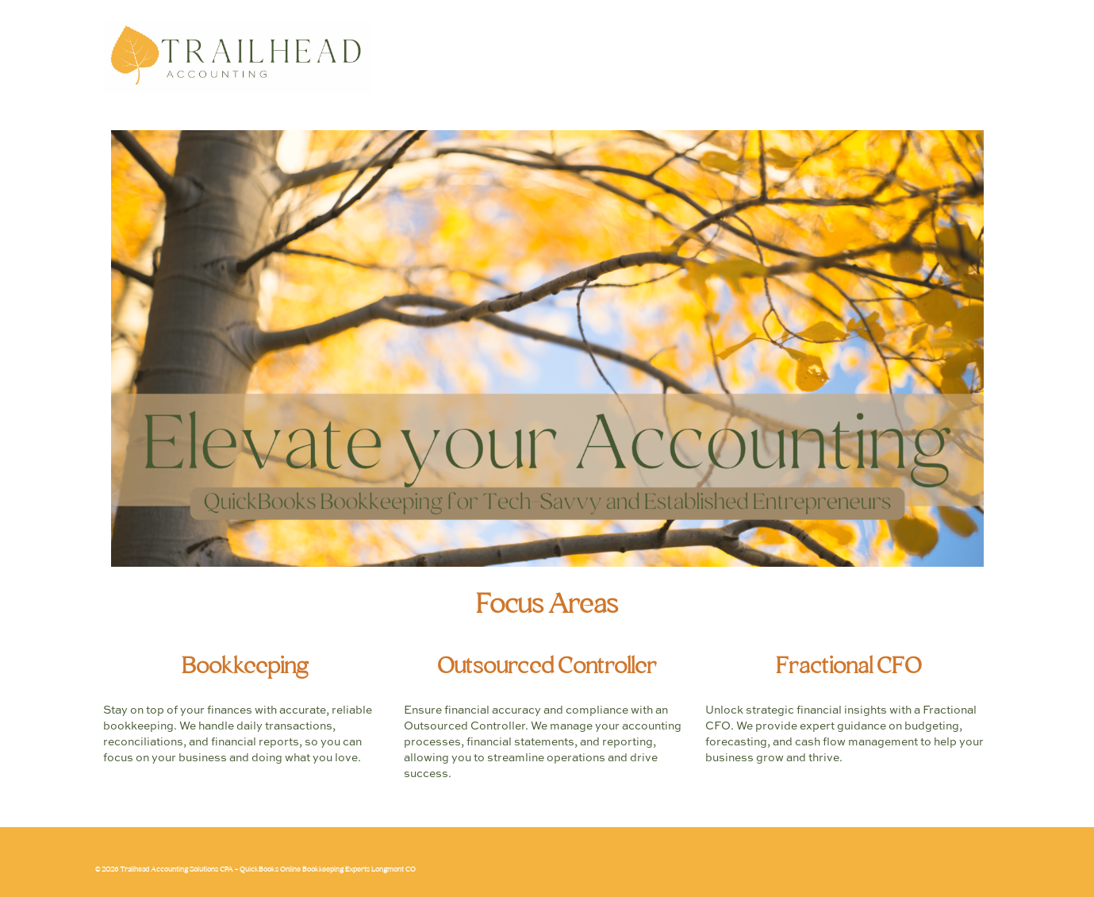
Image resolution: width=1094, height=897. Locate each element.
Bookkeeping (245, 667)
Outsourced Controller (547, 667)
